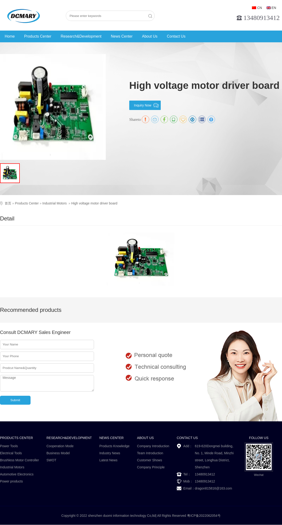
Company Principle (151, 467)
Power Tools (9, 446)
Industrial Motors (54, 203)
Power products (11, 481)
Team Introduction (150, 453)
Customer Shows (149, 460)
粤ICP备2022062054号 (204, 515)
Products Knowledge (114, 446)
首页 (8, 203)
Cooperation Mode (60, 446)
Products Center (37, 36)
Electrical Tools (11, 453)
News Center (122, 36)
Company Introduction (153, 446)
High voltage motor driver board (94, 203)
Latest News (108, 460)
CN (259, 8)
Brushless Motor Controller (19, 460)
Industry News (109, 453)
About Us (149, 36)
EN (274, 8)
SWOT (51, 460)
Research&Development (81, 36)
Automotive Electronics (16, 474)
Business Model (58, 453)
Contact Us (176, 36)
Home (10, 36)
